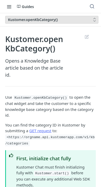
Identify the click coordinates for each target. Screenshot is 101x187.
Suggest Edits (87, 37)
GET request (40, 130)
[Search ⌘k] (92, 6)
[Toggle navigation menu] (9, 6)
